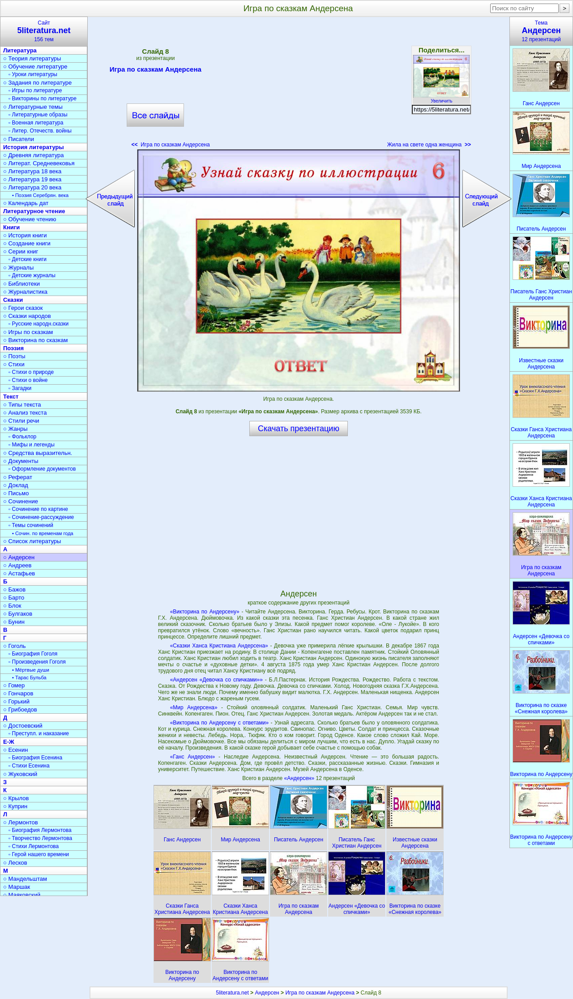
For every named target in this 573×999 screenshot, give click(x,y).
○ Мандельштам (25, 878)
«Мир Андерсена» (194, 707)
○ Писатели (18, 139)
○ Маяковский (21, 895)
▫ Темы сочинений (31, 525)
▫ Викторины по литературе (43, 98)
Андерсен (267, 993)
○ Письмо (16, 493)
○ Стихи (14, 364)
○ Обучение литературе (35, 66)
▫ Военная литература (36, 123)
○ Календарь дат (25, 203)
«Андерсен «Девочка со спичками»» (216, 680)
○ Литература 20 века (32, 187)
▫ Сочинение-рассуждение (41, 517)
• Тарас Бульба (29, 677)
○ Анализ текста (25, 412)
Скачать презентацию (298, 428)
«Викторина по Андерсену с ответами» (219, 723)
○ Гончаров (18, 693)
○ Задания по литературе (37, 82)
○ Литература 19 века (32, 179)
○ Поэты (14, 356)
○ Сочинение (20, 501)
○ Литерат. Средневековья (39, 163)
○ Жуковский (20, 774)
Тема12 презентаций (541, 31)
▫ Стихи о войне (28, 380)
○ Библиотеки (21, 283)
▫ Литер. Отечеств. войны (40, 131)
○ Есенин (15, 749)
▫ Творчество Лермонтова (40, 838)
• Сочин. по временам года (42, 533)
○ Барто (13, 597)
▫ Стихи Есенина (29, 766)
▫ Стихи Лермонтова (34, 846)
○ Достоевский (23, 725)
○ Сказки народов (27, 316)
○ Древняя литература (33, 155)
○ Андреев (17, 565)
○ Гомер (14, 685)
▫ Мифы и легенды (32, 445)
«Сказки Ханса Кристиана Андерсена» (219, 646)
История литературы (33, 147)
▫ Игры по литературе (35, 90)
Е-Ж (8, 741)
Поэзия (13, 348)
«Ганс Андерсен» (192, 757)
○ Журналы (18, 267)
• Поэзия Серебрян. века (40, 195)
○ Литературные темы (33, 106)
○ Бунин (14, 621)
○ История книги (25, 235)
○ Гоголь (14, 646)
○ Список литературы (32, 541)
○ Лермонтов (20, 822)
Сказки (13, 299)
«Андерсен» (300, 778)
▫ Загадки (20, 388)
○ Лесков (15, 862)
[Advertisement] (298, 85)
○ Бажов (14, 589)
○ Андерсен (18, 557)
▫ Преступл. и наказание (39, 733)
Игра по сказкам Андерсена (155, 70)
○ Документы (20, 461)
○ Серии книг (20, 251)
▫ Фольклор (22, 436)
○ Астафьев (19, 573)
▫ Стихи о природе (31, 372)
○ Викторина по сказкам (35, 340)
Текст (10, 396)
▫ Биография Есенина (35, 758)
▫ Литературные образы (38, 114)
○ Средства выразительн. (37, 453)
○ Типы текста (22, 404)
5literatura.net (232, 993)
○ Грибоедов (20, 709)
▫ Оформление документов (42, 469)
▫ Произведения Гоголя (37, 662)
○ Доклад (15, 485)
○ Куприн (15, 806)
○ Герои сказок (23, 307)
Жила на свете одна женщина (429, 144)
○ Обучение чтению (29, 219)
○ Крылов (16, 798)
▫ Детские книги (28, 259)
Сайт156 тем (43, 31)
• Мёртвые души (30, 670)
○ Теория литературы (32, 58)
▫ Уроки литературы (33, 74)
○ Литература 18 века (32, 171)
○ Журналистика (25, 291)
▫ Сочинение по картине (38, 509)
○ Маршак (16, 886)
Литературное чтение (34, 211)
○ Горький (16, 701)
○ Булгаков (17, 613)
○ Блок (12, 605)
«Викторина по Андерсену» (204, 612)
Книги (11, 227)
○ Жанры (15, 428)
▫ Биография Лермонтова (40, 830)
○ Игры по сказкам (28, 332)
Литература (20, 50)
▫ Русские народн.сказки (38, 324)
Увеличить (441, 98)
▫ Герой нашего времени (39, 854)
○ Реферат (17, 477)
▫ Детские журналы (32, 275)
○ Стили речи (21, 420)
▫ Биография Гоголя (33, 654)
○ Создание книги (27, 243)
